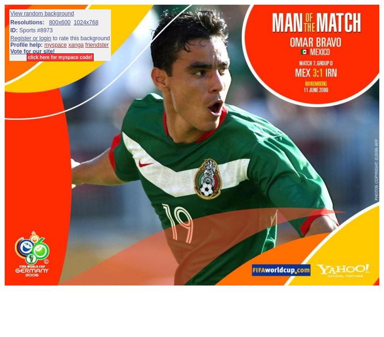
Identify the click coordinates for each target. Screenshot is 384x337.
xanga (76, 45)
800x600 (60, 22)
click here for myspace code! (60, 57)
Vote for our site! (32, 51)
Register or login (30, 38)
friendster (97, 45)
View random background (42, 13)
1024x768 (86, 22)
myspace (55, 45)
